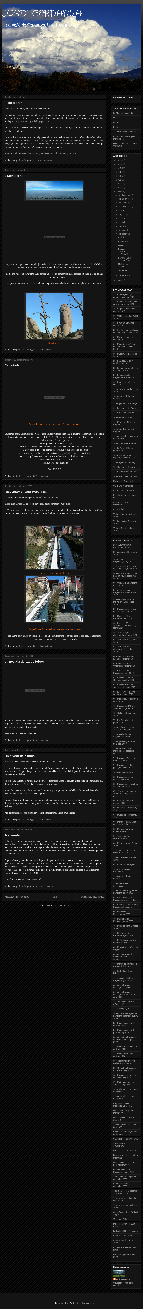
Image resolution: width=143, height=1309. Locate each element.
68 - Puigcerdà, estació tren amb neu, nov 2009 (125, 785)
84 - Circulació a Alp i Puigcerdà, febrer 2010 (123, 671)
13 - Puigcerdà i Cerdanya (125, 462)
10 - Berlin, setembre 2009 (125, 476)
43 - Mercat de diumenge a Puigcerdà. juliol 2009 (125, 965)
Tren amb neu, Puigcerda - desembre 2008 (125, 1178)
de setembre (124, 206)
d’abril (122, 226)
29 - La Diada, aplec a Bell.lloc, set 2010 (123, 362)
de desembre (125, 195)
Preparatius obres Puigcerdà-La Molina (122, 1104)
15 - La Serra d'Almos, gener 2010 (123, 449)
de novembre (125, 199)
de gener (123, 275)
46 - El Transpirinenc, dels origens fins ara (124, 941)
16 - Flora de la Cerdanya (124, 443)
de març (122, 230)
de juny (122, 218)
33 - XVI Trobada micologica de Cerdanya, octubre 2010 (125, 331)
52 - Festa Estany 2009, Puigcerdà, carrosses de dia (125, 898)
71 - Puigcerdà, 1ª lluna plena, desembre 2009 (123, 766)
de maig (122, 222)
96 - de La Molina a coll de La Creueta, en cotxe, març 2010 (125, 575)
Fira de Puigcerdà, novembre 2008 (121, 1185)
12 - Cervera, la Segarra (124, 467)
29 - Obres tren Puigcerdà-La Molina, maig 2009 (125, 1069)
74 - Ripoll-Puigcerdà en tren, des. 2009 (124, 742)
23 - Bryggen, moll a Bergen (125, 403)
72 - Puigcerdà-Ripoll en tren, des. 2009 (124, 759)
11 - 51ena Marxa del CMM (125, 472)
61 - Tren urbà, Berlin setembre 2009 (122, 837)
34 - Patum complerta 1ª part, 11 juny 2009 (124, 1031)
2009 (118, 191)
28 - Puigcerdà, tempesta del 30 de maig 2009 (124, 1076)
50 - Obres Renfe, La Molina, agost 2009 (122, 913)
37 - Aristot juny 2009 (122, 1009)
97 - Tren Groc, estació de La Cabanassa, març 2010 (125, 567)
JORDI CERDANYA (42, 13)
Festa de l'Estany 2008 (123, 1236)
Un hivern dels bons (20, 756)
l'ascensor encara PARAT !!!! (26, 491)
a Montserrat (14, 176)
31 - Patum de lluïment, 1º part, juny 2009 (124, 1055)
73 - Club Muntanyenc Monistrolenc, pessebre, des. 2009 (124, 750)
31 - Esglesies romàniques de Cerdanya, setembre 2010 (125, 346)
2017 (118, 160)
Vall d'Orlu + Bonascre (123, 486)
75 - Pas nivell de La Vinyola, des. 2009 (122, 735)
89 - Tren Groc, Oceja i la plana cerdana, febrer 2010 (125, 633)
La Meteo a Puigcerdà (123, 113)
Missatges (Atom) (61, 905)
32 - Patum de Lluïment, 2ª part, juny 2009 (125, 1047)
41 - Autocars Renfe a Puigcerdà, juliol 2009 (123, 979)
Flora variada (119, 509)
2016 (118, 164)
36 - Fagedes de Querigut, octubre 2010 (125, 310)
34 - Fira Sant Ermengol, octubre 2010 (124, 324)
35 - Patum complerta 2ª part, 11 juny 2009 (124, 1024)
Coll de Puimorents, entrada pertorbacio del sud (125, 1133)
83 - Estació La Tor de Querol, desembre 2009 (123, 679)
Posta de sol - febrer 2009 (124, 1150)
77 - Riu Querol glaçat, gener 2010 (123, 721)
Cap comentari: (45, 160)
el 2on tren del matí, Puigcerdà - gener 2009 (123, 1170)
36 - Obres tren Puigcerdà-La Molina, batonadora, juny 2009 (125, 1015)
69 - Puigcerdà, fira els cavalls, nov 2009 (123, 778)
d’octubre (123, 203)
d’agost (122, 210)
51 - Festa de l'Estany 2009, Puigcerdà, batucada (125, 906)
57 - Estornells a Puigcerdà (125, 864)
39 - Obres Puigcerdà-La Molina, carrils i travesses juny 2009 (124, 994)
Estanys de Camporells (123, 481)
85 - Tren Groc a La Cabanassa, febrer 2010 (124, 664)
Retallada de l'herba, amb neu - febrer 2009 (124, 1163)
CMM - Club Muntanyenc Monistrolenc (124, 137)
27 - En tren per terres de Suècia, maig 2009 (124, 1083)
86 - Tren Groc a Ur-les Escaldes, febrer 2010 (123, 657)
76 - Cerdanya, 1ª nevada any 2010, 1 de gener (124, 728)
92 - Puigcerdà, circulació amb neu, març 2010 (124, 610)
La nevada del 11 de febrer (24, 661)
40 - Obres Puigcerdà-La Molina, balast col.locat (124, 986)
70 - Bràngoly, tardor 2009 (124, 772)
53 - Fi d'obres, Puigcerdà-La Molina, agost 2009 (125, 891)
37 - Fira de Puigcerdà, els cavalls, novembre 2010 (125, 303)
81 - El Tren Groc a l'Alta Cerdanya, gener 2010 (124, 693)
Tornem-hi (12, 835)
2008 (118, 280)
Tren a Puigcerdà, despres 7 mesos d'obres (125, 1192)
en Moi (116, 122)
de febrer (123, 234)
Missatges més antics (92, 896)
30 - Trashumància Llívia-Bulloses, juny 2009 (124, 1062)
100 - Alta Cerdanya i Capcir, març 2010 (122, 546)
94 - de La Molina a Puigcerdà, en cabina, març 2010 (125, 592)
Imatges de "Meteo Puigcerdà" (121, 503)
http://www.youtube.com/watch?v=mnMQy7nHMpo (53, 153)
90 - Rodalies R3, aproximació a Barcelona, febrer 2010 (124, 625)
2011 (118, 184)
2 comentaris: (44, 349)
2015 (118, 168)
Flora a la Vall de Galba (123, 490)
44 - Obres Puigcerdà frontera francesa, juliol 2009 (123, 956)
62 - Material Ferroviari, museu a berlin (123, 830)
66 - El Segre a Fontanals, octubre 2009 (125, 801)
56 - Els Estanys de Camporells (122, 870)
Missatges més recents (17, 896)
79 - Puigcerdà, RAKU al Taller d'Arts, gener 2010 (124, 707)
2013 (118, 176)
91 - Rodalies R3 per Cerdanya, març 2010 (123, 617)
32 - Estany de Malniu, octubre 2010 (123, 338)
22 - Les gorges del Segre (124, 408)
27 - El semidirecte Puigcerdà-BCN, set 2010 (124, 376)
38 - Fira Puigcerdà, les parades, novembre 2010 (124, 295)
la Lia (115, 118)
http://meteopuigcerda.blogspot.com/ (32, 121)
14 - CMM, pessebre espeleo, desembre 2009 (124, 456)
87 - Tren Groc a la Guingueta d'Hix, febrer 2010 (123, 649)
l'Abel (115, 127)
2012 (118, 180)
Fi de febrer (13, 103)
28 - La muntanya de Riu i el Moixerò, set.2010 (125, 369)
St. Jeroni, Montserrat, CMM (125, 1139)
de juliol (122, 214)
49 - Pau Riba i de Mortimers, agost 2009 (123, 920)
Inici (54, 896)
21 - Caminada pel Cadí (123, 413)
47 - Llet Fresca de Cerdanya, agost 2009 (123, 934)
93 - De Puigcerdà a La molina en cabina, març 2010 (123, 601)
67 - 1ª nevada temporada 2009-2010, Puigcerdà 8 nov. (124, 793)
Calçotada (12, 365)
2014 (118, 172)
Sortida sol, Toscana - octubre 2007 (122, 1144)
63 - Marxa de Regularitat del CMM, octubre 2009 (124, 823)
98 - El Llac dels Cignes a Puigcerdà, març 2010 (124, 560)
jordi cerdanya (123, 1279)
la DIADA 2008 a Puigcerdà (125, 1231)
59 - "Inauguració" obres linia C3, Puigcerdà (124, 851)
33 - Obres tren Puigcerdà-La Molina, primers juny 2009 (125, 1039)
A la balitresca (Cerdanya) (124, 132)
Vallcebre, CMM (120, 1219)
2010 (118, 187)
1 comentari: (45, 476)
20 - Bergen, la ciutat (122, 417)
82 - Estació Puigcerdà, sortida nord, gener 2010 (124, 686)
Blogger (93, 1303)
